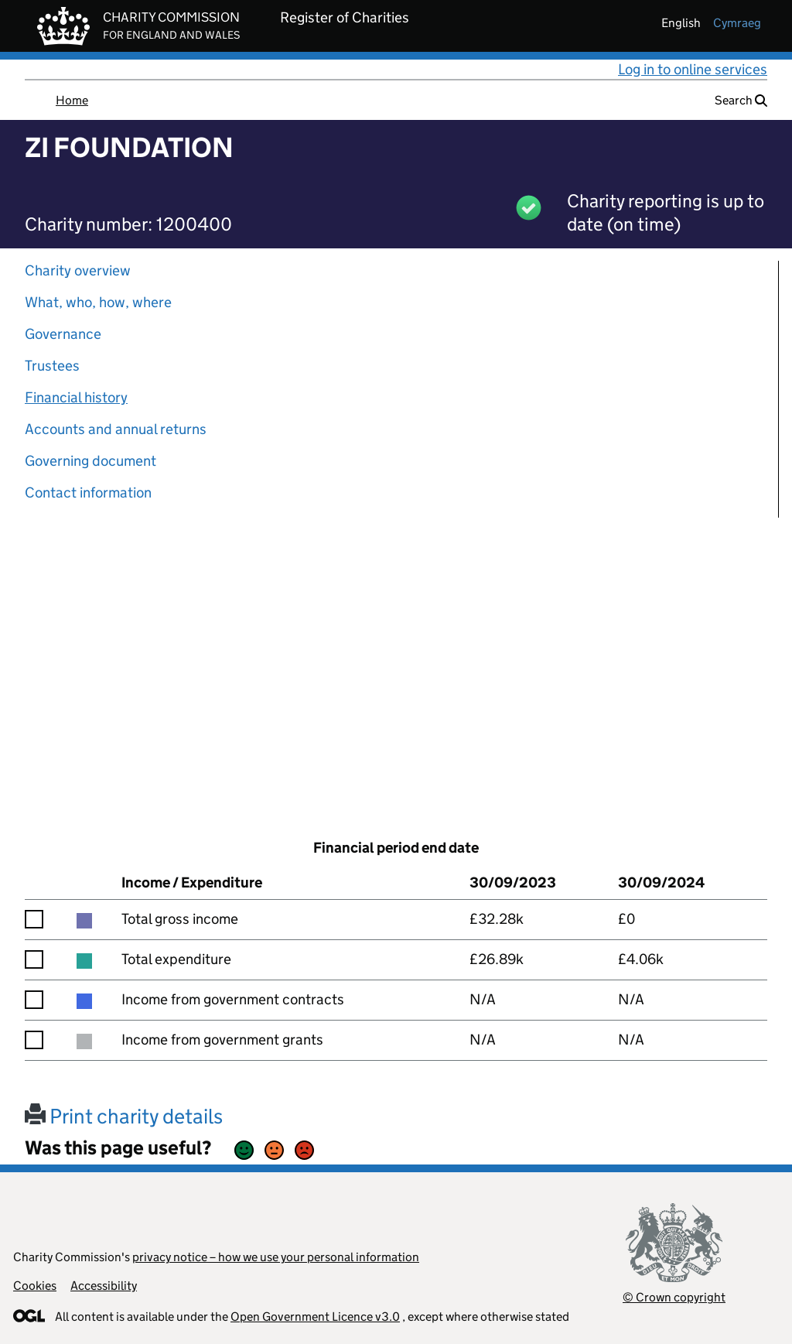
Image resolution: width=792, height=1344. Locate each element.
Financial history (76, 397)
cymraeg (737, 22)
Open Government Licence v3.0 (315, 1316)
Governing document (90, 461)
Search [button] (741, 100)
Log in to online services (692, 69)
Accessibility (103, 1285)
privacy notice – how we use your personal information (275, 1257)
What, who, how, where (98, 302)
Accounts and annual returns (116, 429)
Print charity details (124, 1116)
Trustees (52, 365)
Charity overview (78, 270)
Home (72, 100)
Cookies (34, 1285)
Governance (63, 334)
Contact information (88, 492)
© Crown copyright (674, 1297)
